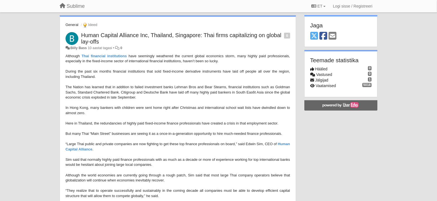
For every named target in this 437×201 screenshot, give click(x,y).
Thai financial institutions (104, 56)
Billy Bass (78, 48)
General (71, 25)
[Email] (332, 36)
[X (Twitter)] (314, 36)
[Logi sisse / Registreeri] (353, 6)
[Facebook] (323, 36)
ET (318, 6)
